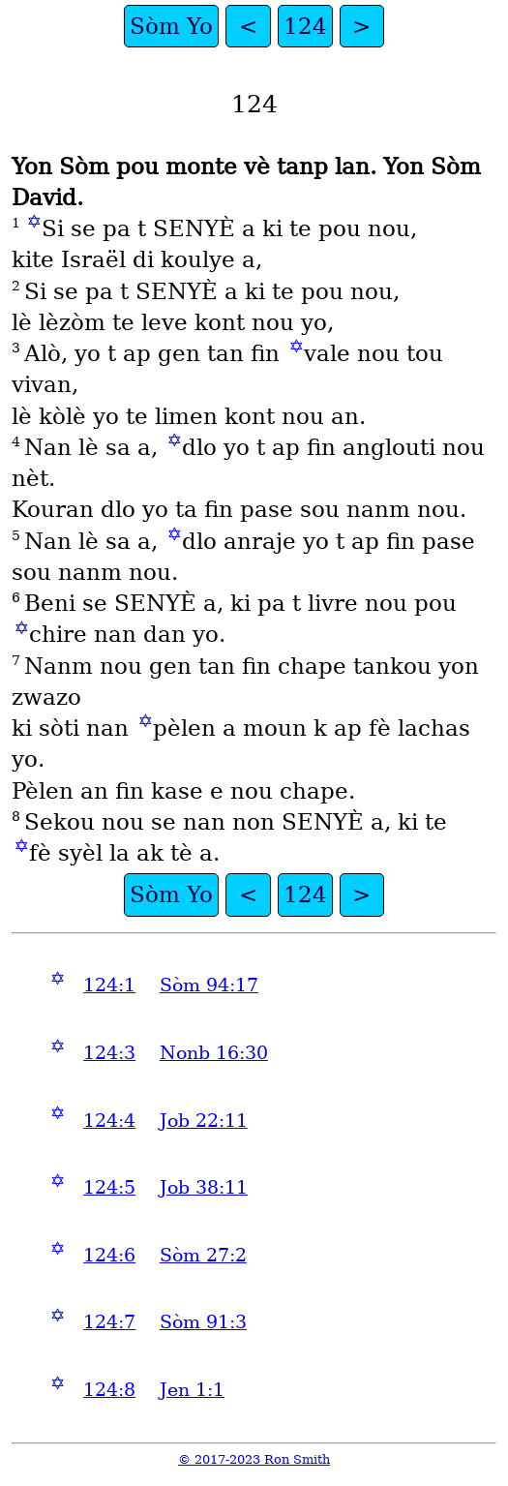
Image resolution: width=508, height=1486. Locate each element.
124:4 (109, 1120)
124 (305, 26)
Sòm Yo (171, 26)
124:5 (109, 1187)
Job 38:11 (204, 1187)
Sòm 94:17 (209, 985)
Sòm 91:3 (203, 1322)
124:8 (109, 1390)
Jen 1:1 (192, 1390)
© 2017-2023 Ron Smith (254, 1459)
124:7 (109, 1322)
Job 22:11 (204, 1120)
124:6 (109, 1255)
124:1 (109, 985)
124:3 (109, 1053)
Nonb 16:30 (214, 1053)
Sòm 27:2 (203, 1255)
